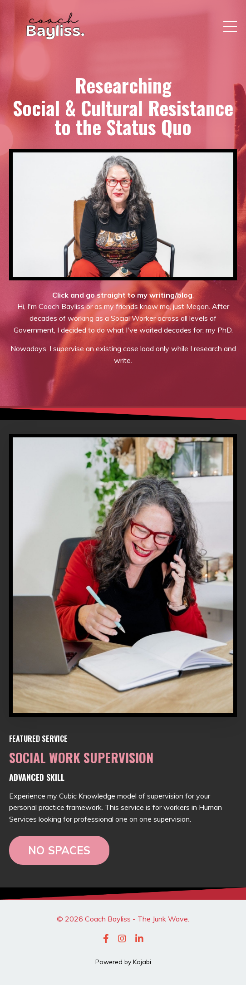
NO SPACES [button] (59, 850)
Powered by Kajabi (123, 962)
